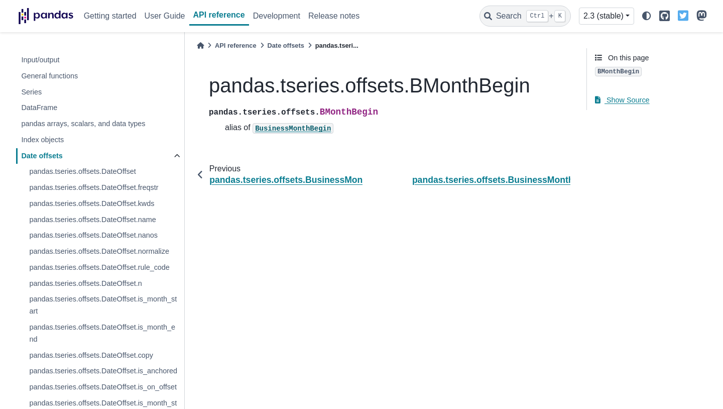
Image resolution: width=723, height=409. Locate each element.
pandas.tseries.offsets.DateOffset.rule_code (99, 267)
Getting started (110, 16)
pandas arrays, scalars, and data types (83, 124)
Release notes (333, 16)
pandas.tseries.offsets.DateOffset (82, 171)
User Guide (165, 16)
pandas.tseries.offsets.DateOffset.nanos (93, 235)
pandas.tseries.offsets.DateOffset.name (92, 220)
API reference (219, 15)
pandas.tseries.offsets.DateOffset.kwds (91, 203)
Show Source (622, 100)
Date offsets (41, 156)
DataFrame (39, 108)
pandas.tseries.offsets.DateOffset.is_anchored (103, 371)
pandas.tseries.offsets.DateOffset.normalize (99, 251)
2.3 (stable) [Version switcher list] (603, 16)
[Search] (525, 16)
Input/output (40, 60)
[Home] (200, 45)
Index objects (42, 140)
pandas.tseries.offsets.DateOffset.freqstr (93, 187)
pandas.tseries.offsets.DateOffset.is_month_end (102, 333)
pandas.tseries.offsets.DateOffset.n (85, 283)
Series (31, 92)
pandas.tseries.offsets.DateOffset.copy (91, 355)
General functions (49, 76)
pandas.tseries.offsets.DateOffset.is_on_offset (103, 387)
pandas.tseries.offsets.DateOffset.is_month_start (103, 305)
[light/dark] (646, 16)
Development (276, 16)
